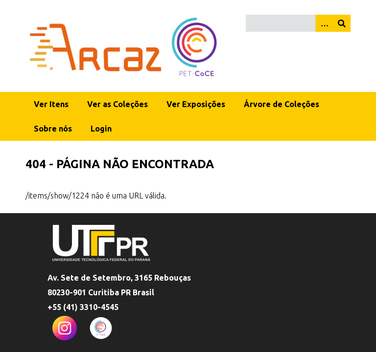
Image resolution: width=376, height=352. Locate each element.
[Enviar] (342, 23)
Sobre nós (53, 128)
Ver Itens (51, 104)
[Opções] (324, 23)
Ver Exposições (195, 104)
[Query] (298, 23)
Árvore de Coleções (281, 104)
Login (101, 128)
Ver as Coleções (117, 104)
